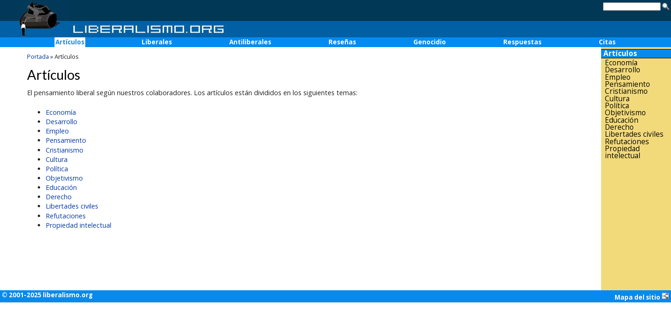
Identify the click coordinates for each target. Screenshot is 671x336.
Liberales (157, 42)
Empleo (57, 130)
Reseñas (342, 42)
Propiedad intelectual (78, 225)
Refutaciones (66, 215)
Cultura (57, 159)
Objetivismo (64, 178)
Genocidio (429, 42)
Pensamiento (66, 140)
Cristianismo (64, 150)
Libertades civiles (72, 206)
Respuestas (522, 42)
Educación (61, 187)
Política (57, 168)
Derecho (59, 196)
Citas (607, 42)
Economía (61, 112)
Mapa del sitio (642, 296)
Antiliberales (250, 42)
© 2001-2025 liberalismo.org (47, 295)
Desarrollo (61, 121)
